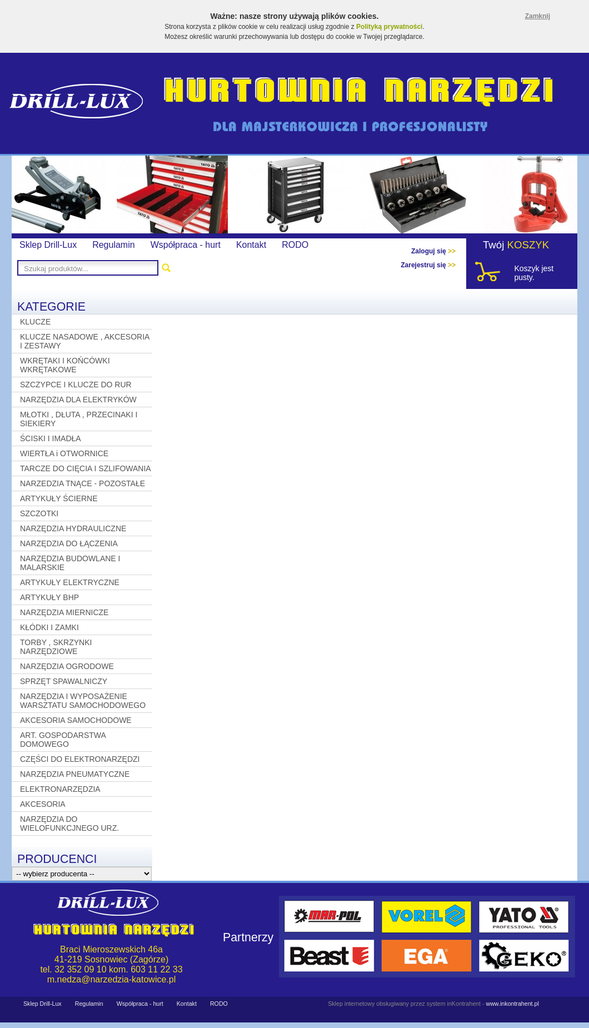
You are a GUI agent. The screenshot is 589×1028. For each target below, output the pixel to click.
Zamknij (537, 16)
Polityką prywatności (389, 27)
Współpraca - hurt (186, 244)
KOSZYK (528, 245)
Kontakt (251, 244)
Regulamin (113, 244)
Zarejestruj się (428, 265)
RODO (295, 244)
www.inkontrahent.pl (512, 1003)
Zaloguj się (433, 251)
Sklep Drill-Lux (48, 244)
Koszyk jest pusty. (533, 273)
